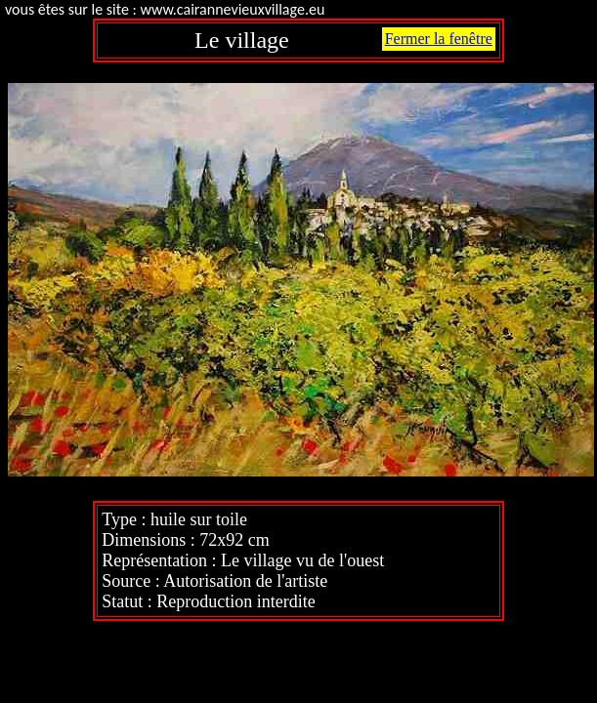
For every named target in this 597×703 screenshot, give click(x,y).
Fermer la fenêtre (438, 38)
